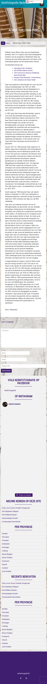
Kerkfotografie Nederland (17, 2)
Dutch (29, 1)
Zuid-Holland (6, 571)
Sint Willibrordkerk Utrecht (23, 70)
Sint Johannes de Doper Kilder (25, 80)
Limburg (5, 551)
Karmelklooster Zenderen (23, 68)
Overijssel (5, 561)
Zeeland (5, 568)
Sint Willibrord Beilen (9, 515)
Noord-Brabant (7, 554)
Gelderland (6, 544)
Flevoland (5, 537)
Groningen (5, 547)
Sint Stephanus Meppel (10, 511)
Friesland (5, 540)
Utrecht (4, 564)
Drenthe (5, 534)
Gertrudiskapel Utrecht (10, 518)
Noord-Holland (7, 558)
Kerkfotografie (10, 390)
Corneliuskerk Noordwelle (11, 522)
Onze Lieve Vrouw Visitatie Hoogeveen (16, 508)
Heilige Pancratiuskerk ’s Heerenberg (27, 77)
